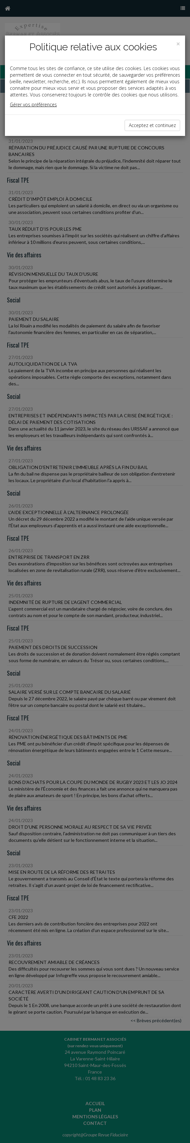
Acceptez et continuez (152, 125)
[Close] (178, 43)
